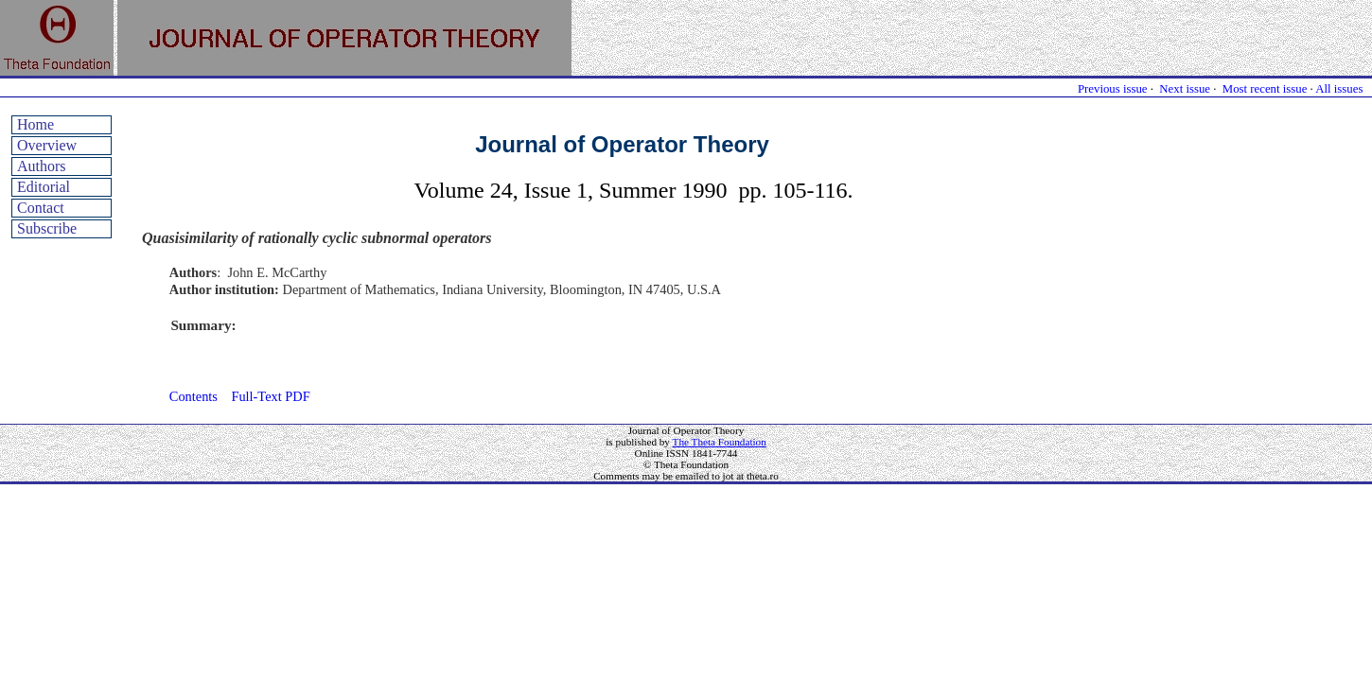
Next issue (1184, 89)
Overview (47, 145)
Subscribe (47, 228)
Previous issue (1113, 89)
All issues (1339, 89)
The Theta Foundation (719, 441)
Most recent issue (1265, 89)
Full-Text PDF (270, 396)
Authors (41, 166)
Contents (193, 396)
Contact (40, 208)
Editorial (43, 187)
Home (35, 124)
